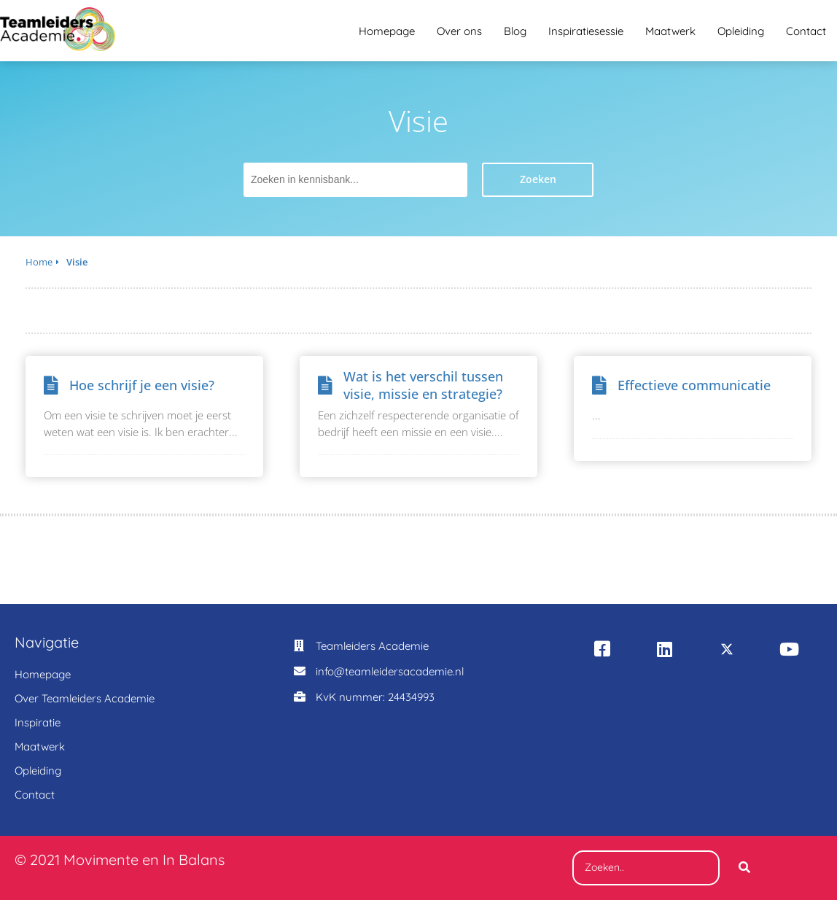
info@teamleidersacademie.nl (390, 671)
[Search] (744, 867)
